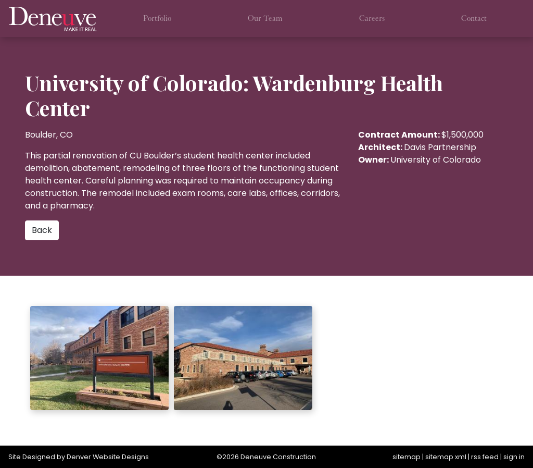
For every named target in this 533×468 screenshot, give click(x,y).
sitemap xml (445, 456)
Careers (372, 18)
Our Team (265, 18)
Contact (474, 18)
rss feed (485, 456)
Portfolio (157, 18)
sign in (514, 456)
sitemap (406, 456)
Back (42, 230)
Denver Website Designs (108, 456)
